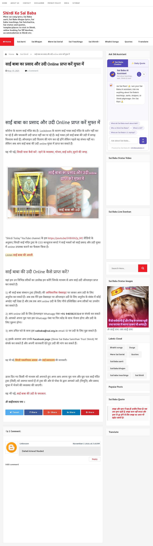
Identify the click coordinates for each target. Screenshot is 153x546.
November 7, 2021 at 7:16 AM (86, 443)
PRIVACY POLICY (54, 3)
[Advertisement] (53, 95)
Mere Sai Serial (55, 41)
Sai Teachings (76, 41)
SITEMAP (76, 3)
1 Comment (32, 71)
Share (33, 412)
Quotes (128, 41)
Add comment (12, 464)
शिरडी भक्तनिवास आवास (26, 360)
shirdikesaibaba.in (137, 148)
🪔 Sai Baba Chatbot (117, 63)
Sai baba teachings (119, 375)
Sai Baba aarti (116, 361)
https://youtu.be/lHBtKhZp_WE (65, 238)
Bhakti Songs (112, 41)
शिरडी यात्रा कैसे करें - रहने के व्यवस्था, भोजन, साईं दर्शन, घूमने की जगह (52, 152)
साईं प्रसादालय (48, 360)
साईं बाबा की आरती (23, 255)
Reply (94, 459)
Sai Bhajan (37, 41)
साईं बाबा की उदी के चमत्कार (31, 393)
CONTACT (27, 3)
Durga (132, 347)
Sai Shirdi (94, 41)
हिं (144, 74)
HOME (4, 3)
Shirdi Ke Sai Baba (19, 13)
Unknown (24, 443)
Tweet (14, 412)
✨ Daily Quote (138, 63)
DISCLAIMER (39, 3)
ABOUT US (15, 3)
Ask (143, 140)
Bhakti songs (116, 347)
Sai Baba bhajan (117, 368)
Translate (143, 41)
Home (7, 41)
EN (139, 74)
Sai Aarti (21, 41)
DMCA (66, 3)
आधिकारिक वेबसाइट (56, 292)
